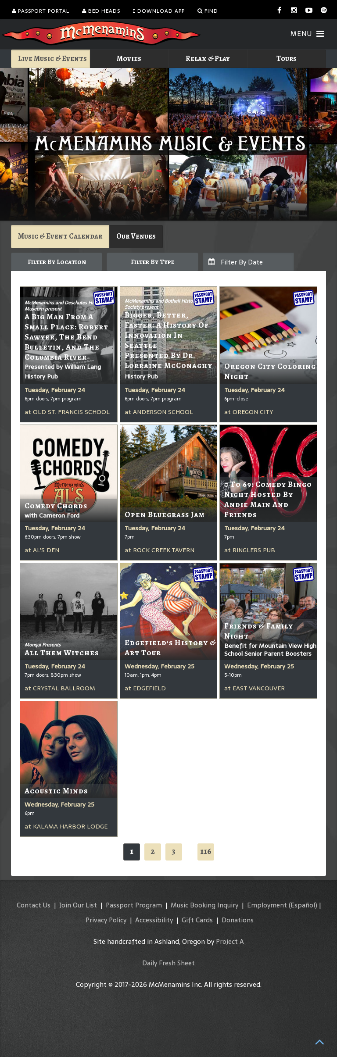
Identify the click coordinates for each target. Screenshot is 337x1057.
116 (206, 851)
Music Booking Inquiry (204, 905)
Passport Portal (40, 11)
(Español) (303, 905)
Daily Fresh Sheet (168, 962)
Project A (230, 941)
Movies (129, 59)
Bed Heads (101, 11)
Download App (159, 11)
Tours (286, 59)
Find (207, 11)
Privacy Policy (106, 919)
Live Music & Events (52, 59)
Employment (267, 905)
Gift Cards (197, 919)
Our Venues (136, 236)
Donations (238, 919)
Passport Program (134, 905)
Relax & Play (208, 59)
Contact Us (33, 905)
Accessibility (154, 919)
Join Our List (78, 905)
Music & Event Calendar (60, 236)
